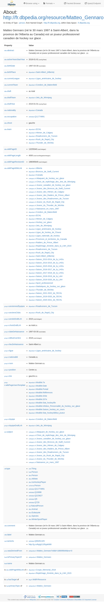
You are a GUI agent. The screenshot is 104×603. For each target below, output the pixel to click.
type (7, 469)
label (7, 535)
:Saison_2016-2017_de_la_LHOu (46, 269)
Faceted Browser (72, 3)
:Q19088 (35, 492)
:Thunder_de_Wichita (41, 143)
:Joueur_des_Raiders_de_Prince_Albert (49, 195)
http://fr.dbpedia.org (52, 23)
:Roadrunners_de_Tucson (43, 136)
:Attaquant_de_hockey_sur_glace (46, 178)
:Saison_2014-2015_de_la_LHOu (46, 263)
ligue (8, 351)
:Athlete (33, 479)
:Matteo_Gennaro (40, 557)
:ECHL (35, 129)
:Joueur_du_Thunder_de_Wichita (46, 205)
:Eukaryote (34, 512)
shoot (8, 123)
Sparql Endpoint (93, 3)
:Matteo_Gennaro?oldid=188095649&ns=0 (50, 551)
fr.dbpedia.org (84, 23)
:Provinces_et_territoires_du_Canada (48, 239)
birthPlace (10, 72)
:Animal (33, 509)
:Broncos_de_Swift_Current (44, 171)
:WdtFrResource (37, 579)
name (8, 563)
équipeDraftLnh (13, 425)
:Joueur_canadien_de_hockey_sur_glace (50, 185)
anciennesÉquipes (14, 306)
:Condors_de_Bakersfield (43, 85)
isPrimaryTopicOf (13, 557)
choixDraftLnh (12, 325)
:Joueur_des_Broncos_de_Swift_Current (49, 188)
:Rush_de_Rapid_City (41, 139)
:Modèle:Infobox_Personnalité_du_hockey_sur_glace (54, 406)
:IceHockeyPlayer (37, 482)
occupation (10, 116)
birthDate (9, 66)
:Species (33, 516)
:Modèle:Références (41, 392)
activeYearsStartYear (14, 59)
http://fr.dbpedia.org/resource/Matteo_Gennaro (53, 17)
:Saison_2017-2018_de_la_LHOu (46, 273)
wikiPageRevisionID (14, 162)
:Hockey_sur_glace (40, 222)
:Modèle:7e (37, 382)
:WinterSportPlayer (38, 519)
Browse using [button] (31, 3)
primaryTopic (13, 586)
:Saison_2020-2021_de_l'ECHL (45, 300)
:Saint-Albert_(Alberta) (41, 72)
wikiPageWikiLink (13, 168)
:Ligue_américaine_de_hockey (45, 78)
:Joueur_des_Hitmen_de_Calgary (46, 192)
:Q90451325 (37, 541)
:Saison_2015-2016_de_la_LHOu (46, 266)
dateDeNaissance (14, 332)
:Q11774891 (37, 116)
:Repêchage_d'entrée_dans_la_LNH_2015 (50, 246)
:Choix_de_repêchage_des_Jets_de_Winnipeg (52, 182)
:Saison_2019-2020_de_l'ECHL (45, 296)
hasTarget (11, 579)
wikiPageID (10, 149)
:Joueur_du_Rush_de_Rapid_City (46, 202)
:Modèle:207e (38, 399)
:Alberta (35, 168)
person (22, 23)
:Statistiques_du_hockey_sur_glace (47, 286)
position (10, 370)
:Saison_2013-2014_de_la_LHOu (46, 259)
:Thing (32, 469)
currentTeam (11, 85)
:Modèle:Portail (38, 389)
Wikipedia (32, 599)
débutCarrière (12, 338)
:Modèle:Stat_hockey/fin (42, 403)
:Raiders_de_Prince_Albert (43, 242)
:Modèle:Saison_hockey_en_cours (46, 409)
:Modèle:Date (38, 386)
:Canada (36, 110)
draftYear (9, 104)
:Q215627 (36, 496)
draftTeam (10, 97)
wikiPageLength (12, 155)
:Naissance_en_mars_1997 (44, 209)
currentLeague (12, 78)
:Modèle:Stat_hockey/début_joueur (47, 413)
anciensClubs (12, 312)
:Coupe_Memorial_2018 (42, 570)
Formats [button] (49, 3)
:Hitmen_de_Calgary (41, 133)
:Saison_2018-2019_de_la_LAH (45, 276)
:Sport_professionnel (41, 283)
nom (8, 363)
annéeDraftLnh (13, 319)
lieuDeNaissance (13, 344)
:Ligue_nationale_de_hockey (44, 236)
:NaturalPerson (36, 506)
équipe (9, 419)
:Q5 (33, 499)
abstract (9, 50)
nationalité (11, 357)
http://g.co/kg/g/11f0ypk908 (40, 544)
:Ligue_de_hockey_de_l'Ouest (45, 232)
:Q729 (34, 502)
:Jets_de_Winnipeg (40, 97)
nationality (10, 110)
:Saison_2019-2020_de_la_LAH (45, 280)
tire (8, 376)
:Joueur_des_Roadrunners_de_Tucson (49, 198)
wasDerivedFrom (13, 551)
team (8, 129)
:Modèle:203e (38, 396)
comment (9, 526)
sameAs (9, 541)
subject (8, 432)
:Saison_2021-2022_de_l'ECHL (45, 293)
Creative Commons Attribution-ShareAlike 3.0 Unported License (75, 599)
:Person (33, 472)
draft (7, 91)
